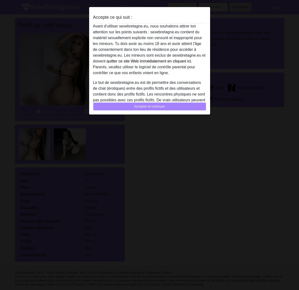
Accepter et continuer (149, 106)
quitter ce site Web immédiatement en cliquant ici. (149, 61)
